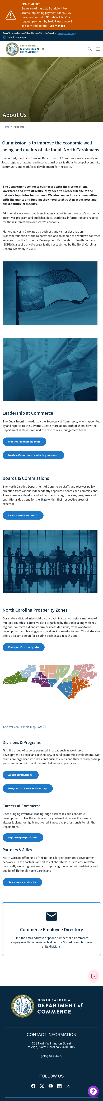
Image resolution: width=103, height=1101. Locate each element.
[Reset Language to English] (4, 37)
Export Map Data (33, 727)
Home (6, 127)
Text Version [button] (11, 727)
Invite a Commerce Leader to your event (33, 455)
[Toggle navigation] (98, 49)
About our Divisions (20, 775)
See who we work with (22, 882)
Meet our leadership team (24, 442)
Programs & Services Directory (27, 788)
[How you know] (67, 33)
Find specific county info (23, 647)
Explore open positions (23, 837)
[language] (16, 37)
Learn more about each (23, 515)
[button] (87, 49)
